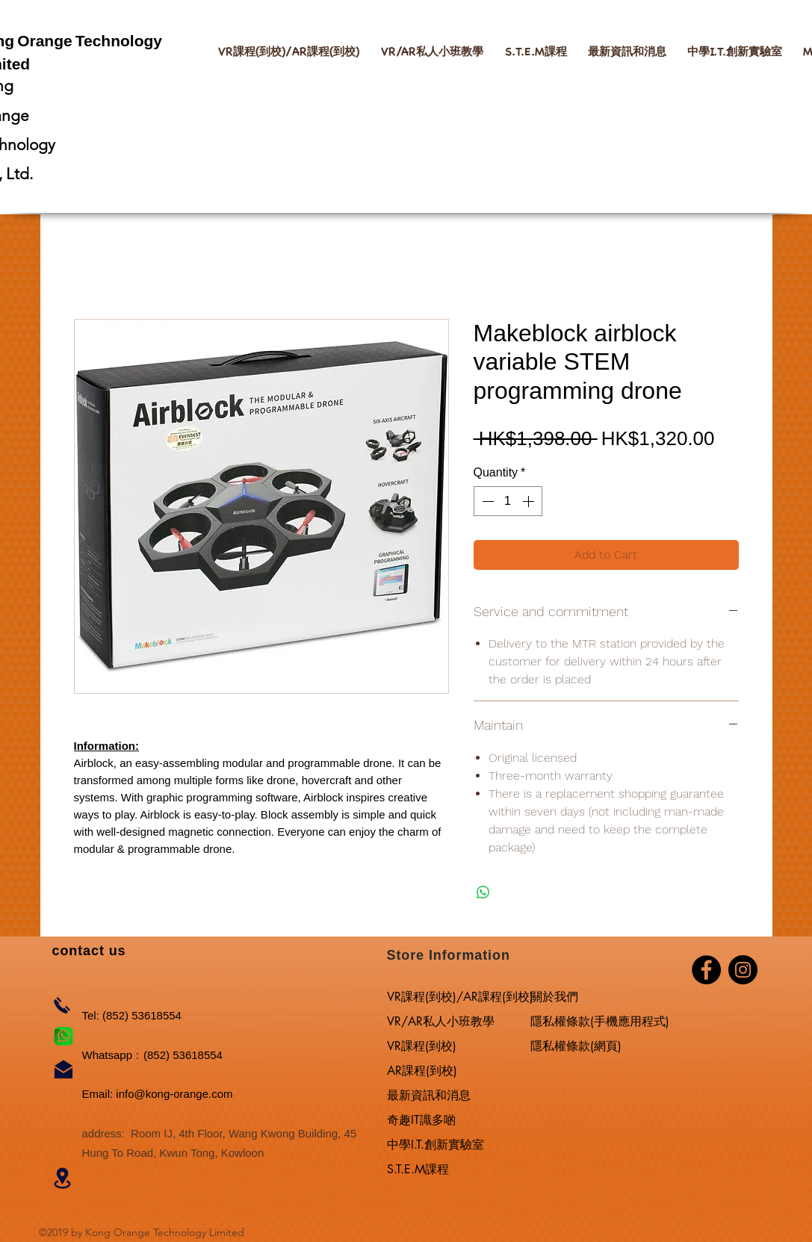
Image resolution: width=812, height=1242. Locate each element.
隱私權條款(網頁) (576, 1046)
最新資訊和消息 (429, 1095)
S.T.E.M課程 (418, 1169)
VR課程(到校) (421, 1046)
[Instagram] (742, 969)
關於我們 (554, 997)
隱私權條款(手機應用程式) (599, 1021)
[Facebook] (706, 969)
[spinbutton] (508, 501)
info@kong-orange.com (174, 1093)
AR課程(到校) (422, 1070)
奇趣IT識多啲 (421, 1120)
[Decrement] (486, 501)
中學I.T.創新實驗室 (435, 1144)
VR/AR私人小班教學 (441, 1021)
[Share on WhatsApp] (483, 892)
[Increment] (529, 501)
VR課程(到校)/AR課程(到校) (459, 997)
